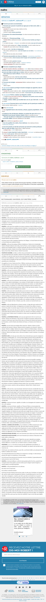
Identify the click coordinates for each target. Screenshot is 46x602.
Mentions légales (26, 599)
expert (4, 161)
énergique (11, 124)
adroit (7, 161)
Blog (15, 5)
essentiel (35, 137)
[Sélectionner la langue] (38, 2)
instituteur (39, 82)
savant (17, 161)
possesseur (31, 56)
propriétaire (38, 56)
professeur (4, 84)
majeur (39, 137)
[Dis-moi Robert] (23, 582)
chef (23, 38)
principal (31, 132)
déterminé (5, 124)
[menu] (1, 2)
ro (5, 139)
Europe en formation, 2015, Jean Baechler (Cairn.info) (13, 186)
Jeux (20, 5)
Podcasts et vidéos (27, 5)
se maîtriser (38, 50)
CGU (41, 599)
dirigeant (17, 43)
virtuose (21, 161)
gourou (20, 105)
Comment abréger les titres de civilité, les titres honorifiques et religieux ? (19, 145)
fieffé (13, 130)
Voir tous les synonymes (24, 166)
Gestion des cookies (35, 599)
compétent (12, 161)
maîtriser (28, 62)
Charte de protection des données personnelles (12, 599)
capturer (24, 62)
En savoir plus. (20, 503)
